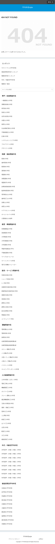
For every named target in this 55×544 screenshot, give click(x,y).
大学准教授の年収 (7, 241)
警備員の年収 (6, 315)
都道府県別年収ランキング (10, 72)
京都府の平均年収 (7, 504)
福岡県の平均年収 (7, 516)
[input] (27, 89)
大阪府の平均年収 (7, 508)
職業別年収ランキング (8, 76)
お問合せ (41, 539)
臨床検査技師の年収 (8, 190)
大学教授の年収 (6, 237)
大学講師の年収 (6, 245)
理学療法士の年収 (7, 194)
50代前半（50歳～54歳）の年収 (11, 473)
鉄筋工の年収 (6, 419)
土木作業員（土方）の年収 (10, 379)
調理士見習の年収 (7, 307)
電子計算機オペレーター (9, 264)
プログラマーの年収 (8, 144)
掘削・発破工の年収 (8, 407)
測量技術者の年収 (7, 104)
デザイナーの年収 (7, 148)
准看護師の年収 (6, 178)
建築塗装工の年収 (7, 439)
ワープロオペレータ (8, 257)
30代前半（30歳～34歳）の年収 (11, 458)
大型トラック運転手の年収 (10, 357)
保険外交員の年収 (7, 295)
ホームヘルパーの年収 (8, 214)
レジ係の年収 (6, 283)
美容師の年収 (6, 299)
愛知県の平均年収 (7, 512)
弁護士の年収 (6, 120)
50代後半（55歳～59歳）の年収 (11, 477)
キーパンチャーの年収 (8, 261)
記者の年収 (5, 136)
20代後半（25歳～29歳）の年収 (11, 454)
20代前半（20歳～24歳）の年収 (11, 450)
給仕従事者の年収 (7, 311)
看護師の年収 (6, 174)
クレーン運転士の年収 (8, 395)
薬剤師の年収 (6, 170)
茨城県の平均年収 (7, 496)
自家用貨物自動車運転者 (9, 345)
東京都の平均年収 (7, 500)
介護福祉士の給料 (7, 218)
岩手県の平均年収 (7, 492)
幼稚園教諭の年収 (7, 229)
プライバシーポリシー (14, 539)
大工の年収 (5, 435)
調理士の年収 (6, 303)
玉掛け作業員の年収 (8, 403)
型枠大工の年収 (6, 411)
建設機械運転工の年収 (8, 399)
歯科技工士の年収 (7, 198)
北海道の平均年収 (7, 488)
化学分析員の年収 (7, 116)
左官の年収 (5, 427)
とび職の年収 (6, 415)
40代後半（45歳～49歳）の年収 (11, 470)
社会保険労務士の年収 (8, 128)
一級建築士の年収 (7, 100)
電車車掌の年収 (6, 333)
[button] (52, 89)
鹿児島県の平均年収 (8, 520)
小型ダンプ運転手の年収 (9, 361)
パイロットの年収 (7, 365)
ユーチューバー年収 (8, 319)
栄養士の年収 (6, 202)
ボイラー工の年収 (7, 391)
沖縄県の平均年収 (7, 524)
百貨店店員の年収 (7, 275)
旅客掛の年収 (6, 337)
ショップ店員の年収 (8, 279)
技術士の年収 (6, 112)
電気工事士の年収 (7, 383)
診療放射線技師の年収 (8, 186)
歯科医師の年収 (6, 162)
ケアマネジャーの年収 (8, 210)
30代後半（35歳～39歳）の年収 (11, 461)
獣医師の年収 (6, 166)
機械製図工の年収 (7, 387)
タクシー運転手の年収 (8, 349)
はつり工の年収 (6, 423)
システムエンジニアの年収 (10, 140)
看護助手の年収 (6, 182)
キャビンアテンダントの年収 (10, 369)
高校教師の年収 (6, 233)
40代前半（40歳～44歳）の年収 (11, 465)
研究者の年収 (6, 108)
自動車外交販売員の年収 (9, 287)
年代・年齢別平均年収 (8, 80)
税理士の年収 (6, 124)
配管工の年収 (6, 431)
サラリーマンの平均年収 (9, 68)
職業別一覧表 (6, 84)
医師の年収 (5, 158)
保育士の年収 (6, 206)
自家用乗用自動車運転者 (9, 341)
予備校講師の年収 (7, 252)
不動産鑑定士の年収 (8, 132)
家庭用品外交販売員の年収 (10, 291)
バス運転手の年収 (7, 353)
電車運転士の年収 (7, 329)
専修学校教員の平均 (8, 249)
